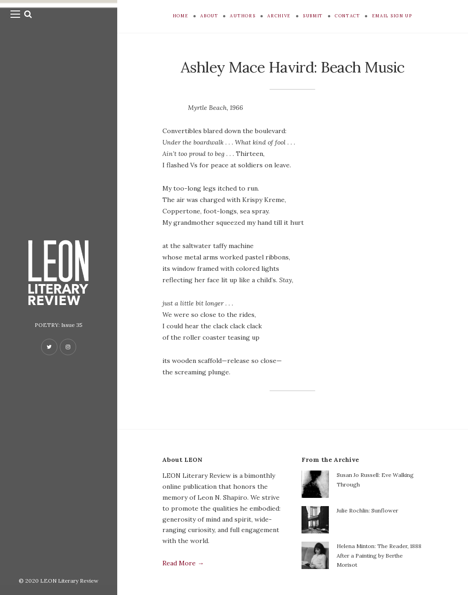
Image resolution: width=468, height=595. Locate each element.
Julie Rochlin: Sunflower (367, 510)
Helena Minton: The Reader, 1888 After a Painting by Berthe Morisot (379, 555)
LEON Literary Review (69, 580)
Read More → (183, 563)
